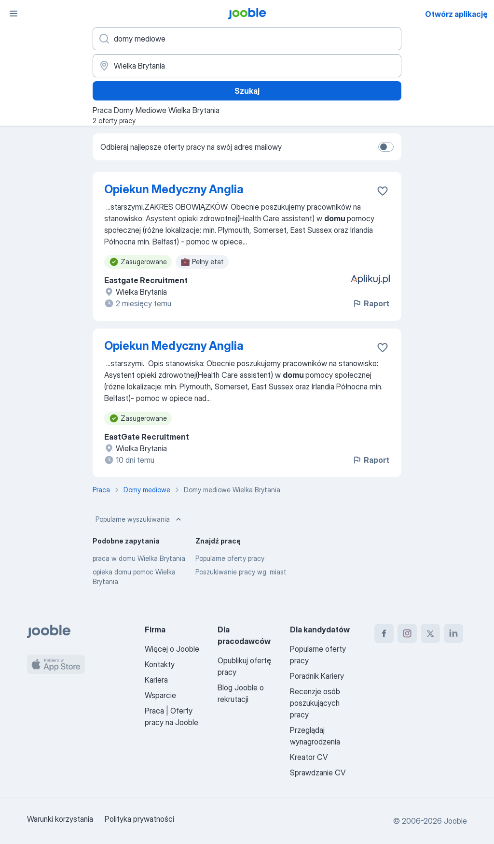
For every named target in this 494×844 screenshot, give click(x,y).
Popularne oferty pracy (229, 558)
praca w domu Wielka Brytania (139, 558)
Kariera (156, 680)
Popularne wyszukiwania (139, 519)
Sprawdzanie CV (317, 772)
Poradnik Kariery (317, 676)
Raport (370, 303)
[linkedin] (453, 633)
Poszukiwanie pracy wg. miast (241, 572)
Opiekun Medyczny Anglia (174, 189)
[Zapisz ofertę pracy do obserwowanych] (382, 191)
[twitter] (430, 633)
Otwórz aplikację (456, 14)
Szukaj (247, 91)
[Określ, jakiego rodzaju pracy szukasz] (247, 38)
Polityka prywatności (139, 819)
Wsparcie (160, 695)
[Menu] (13, 13)
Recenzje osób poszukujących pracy (315, 703)
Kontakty (160, 664)
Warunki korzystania (60, 819)
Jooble (455, 821)
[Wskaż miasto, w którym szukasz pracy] (247, 65)
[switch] (386, 147)
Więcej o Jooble (172, 649)
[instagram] (407, 633)
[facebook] (384, 633)
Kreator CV (309, 757)
